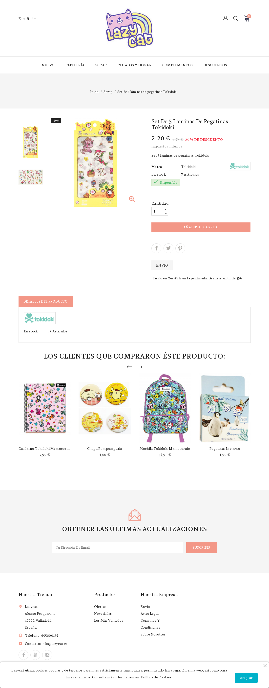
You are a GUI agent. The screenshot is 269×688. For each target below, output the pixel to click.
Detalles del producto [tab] (45, 301)
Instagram (47, 655)
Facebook (23, 655)
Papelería (75, 65)
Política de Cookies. (156, 677)
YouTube (35, 655)
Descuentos (215, 65)
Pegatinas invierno (224, 449)
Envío (145, 607)
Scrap (101, 65)
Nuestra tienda (35, 594)
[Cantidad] (157, 211)
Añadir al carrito (201, 227)
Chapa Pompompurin (104, 449)
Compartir (156, 248)
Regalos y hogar (135, 65)
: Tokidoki (188, 167)
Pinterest (180, 248)
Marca (156, 167)
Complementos (177, 65)
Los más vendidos (108, 620)
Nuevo (48, 65)
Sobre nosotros (153, 634)
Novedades (103, 614)
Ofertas (100, 607)
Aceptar (246, 678)
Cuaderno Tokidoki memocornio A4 (48, 449)
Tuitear (168, 248)
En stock (158, 174)
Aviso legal (150, 614)
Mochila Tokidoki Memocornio (165, 449)
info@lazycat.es (55, 644)
